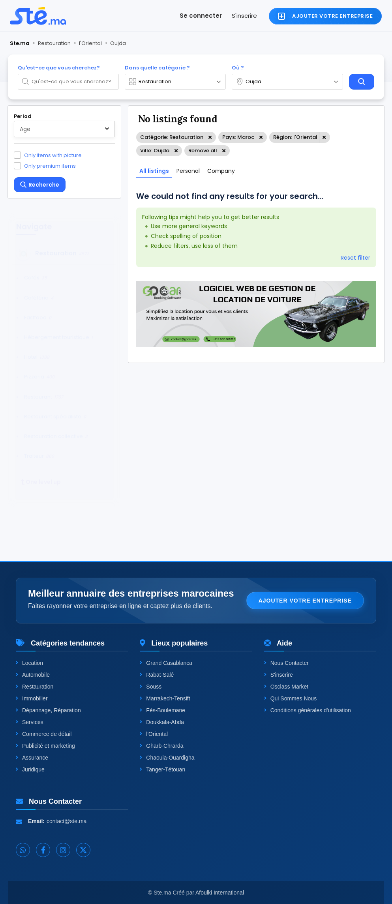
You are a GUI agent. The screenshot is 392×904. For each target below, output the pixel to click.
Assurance (32, 757)
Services (29, 722)
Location (29, 663)
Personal (188, 171)
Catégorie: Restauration (171, 137)
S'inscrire (244, 15)
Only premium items (50, 165)
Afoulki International (219, 892)
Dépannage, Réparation (48, 710)
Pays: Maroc (238, 137)
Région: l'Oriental (295, 137)
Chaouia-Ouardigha (167, 757)
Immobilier (32, 698)
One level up (41, 474)
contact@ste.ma (66, 821)
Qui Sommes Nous (290, 698)
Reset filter (355, 258)
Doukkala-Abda (162, 722)
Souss (150, 686)
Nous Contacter (286, 663)
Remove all (202, 150)
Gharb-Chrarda (161, 746)
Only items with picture (53, 155)
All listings (154, 171)
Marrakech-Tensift (165, 698)
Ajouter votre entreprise (305, 600)
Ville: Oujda (154, 150)
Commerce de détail (43, 734)
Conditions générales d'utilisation (307, 710)
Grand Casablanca (166, 663)
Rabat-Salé (157, 675)
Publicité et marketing (45, 746)
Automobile (33, 675)
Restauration (34, 686)
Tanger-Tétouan (162, 769)
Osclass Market (286, 686)
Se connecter (201, 15)
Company (221, 171)
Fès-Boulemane (162, 710)
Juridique (30, 769)
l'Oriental (154, 734)
